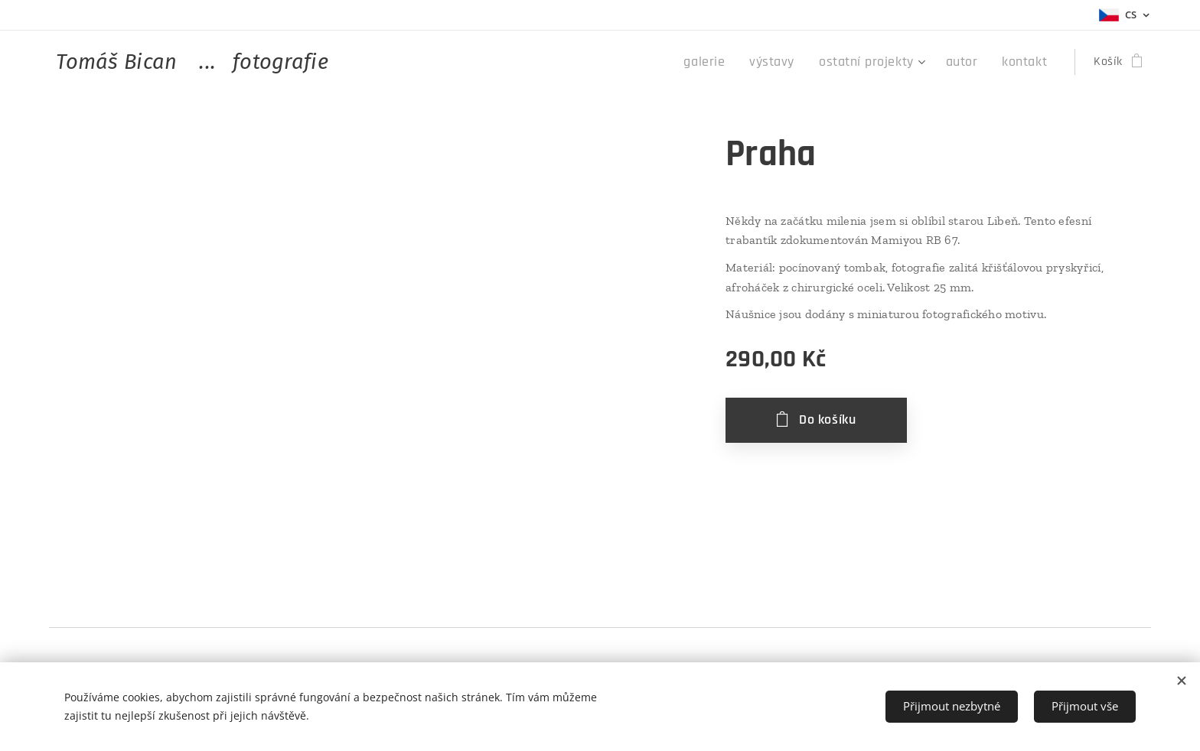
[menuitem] (732, 62)
